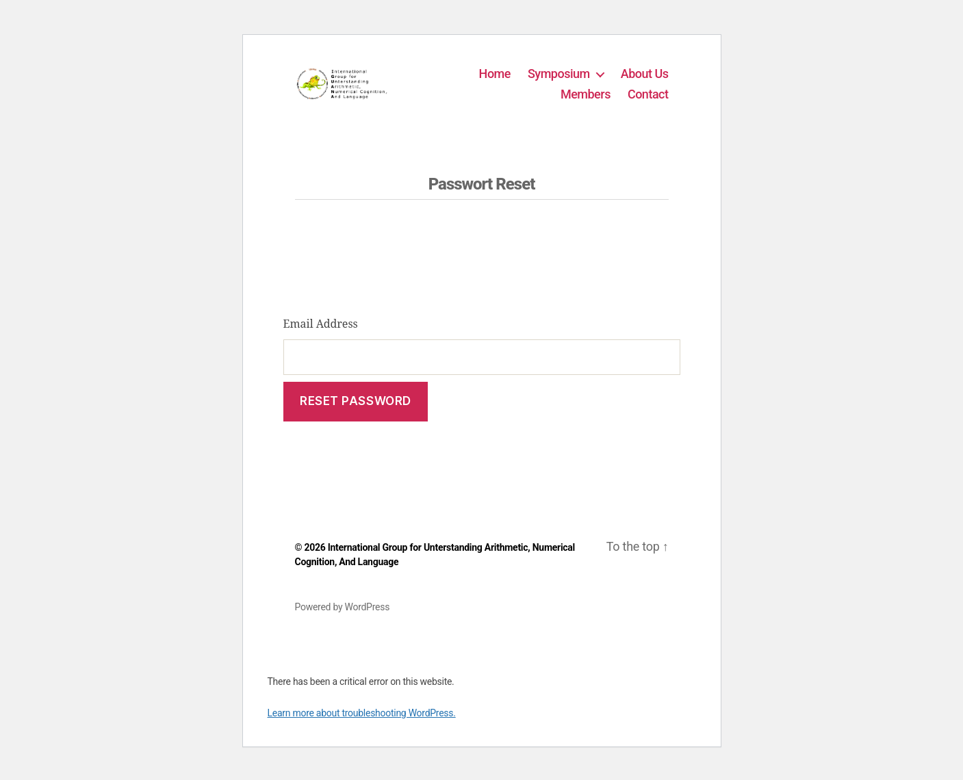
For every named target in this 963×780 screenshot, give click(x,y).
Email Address (320, 332)
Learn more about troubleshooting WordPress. (362, 721)
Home (495, 77)
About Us (645, 77)
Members (586, 97)
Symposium (559, 77)
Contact (648, 97)
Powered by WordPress (342, 615)
